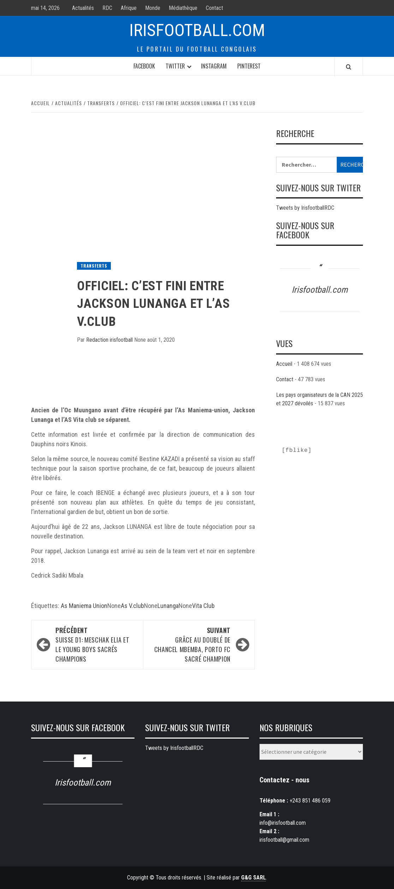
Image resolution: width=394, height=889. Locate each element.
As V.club (132, 605)
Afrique (129, 8)
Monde (152, 8)
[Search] (348, 66)
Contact (214, 8)
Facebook (144, 66)
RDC (107, 8)
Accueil (284, 363)
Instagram (214, 66)
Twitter (175, 66)
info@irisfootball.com (282, 822)
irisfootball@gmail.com (284, 839)
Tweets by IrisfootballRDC (305, 207)
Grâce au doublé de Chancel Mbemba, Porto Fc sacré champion (190, 644)
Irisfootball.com (197, 30)
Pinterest (249, 66)
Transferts (93, 266)
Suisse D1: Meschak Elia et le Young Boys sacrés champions (95, 644)
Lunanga (168, 605)
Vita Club (203, 605)
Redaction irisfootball (110, 339)
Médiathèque (183, 8)
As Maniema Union (84, 605)
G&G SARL (253, 877)
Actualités (83, 8)
